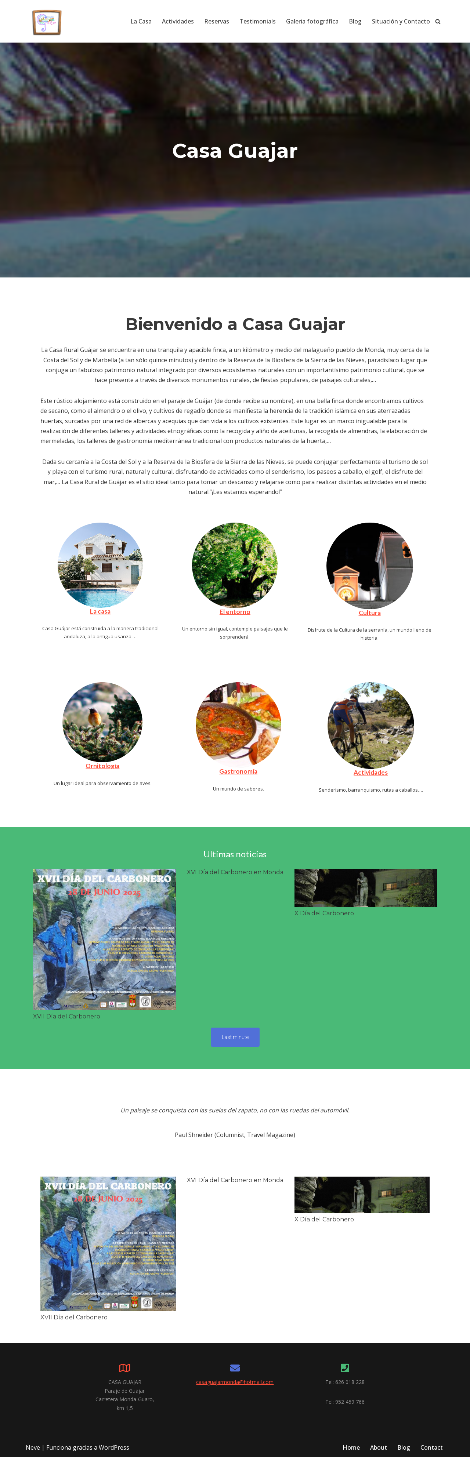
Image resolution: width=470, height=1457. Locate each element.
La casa (100, 611)
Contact (431, 1447)
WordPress (114, 1447)
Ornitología (102, 766)
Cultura (370, 613)
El (223, 611)
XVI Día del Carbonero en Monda (235, 872)
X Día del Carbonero (324, 913)
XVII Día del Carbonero (66, 1016)
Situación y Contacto (401, 21)
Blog (355, 21)
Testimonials (257, 21)
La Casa (141, 21)
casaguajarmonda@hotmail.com (235, 1381)
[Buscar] (438, 21)
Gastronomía (238, 771)
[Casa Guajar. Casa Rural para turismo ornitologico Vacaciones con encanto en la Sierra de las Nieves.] (48, 21)
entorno (238, 611)
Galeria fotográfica (312, 21)
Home (351, 1447)
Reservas (216, 21)
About (378, 1447)
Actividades (178, 21)
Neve (33, 1447)
